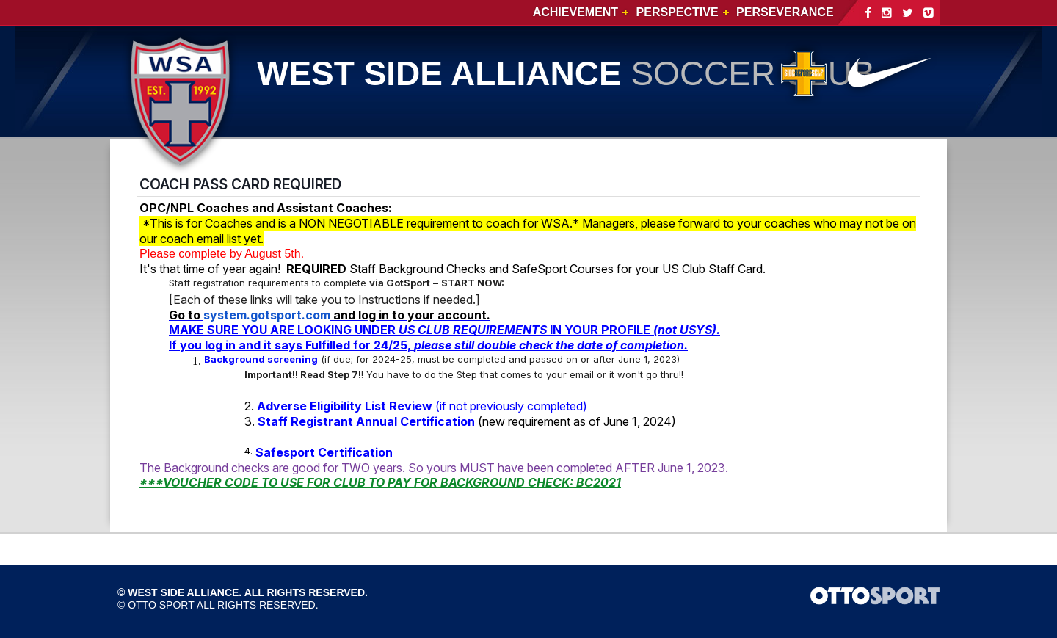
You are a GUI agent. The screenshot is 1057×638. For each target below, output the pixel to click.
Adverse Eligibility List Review (344, 406)
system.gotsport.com (266, 315)
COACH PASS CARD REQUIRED (240, 184)
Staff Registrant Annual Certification (366, 421)
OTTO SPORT (161, 605)
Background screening (261, 359)
